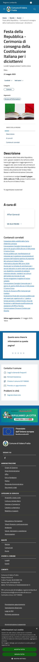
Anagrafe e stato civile (13, 497)
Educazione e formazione (13, 521)
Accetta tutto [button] (19, 649)
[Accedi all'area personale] (31, 2)
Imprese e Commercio (12, 504)
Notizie (7, 544)
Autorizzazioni (10, 534)
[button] (19, 659)
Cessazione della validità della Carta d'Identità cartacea (16, 242)
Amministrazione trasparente (15, 624)
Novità (12, 18)
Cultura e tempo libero (13, 501)
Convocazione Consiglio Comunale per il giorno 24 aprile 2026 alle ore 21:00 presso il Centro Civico (19, 286)
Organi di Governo (11, 467)
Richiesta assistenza (12, 614)
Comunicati (9, 547)
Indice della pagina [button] (13, 127)
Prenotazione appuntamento (15, 604)
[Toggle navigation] (4, 9)
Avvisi (19, 18)
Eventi (7, 563)
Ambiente (8, 527)
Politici (7, 481)
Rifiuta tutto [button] (19, 654)
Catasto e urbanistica (12, 507)
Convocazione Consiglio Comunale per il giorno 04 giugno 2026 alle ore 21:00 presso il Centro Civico (19, 248)
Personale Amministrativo (14, 484)
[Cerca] (34, 9)
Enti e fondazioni (11, 477)
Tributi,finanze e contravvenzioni (16, 524)
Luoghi (7, 560)
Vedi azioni (19, 80)
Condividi (8, 80)
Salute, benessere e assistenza (15, 531)
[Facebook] (5, 458)
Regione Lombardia (10, 2)
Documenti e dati (11, 487)
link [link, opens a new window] (8, 645)
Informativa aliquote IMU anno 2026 (16, 263)
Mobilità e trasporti (11, 511)
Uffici (6, 474)
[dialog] (19, 644)
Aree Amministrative (12, 471)
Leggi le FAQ (9, 611)
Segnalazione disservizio (13, 607)
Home (4, 18)
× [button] (36, 628)
